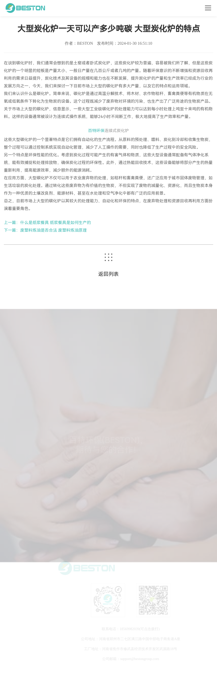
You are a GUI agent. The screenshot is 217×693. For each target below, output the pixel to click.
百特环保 (96, 130)
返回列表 (108, 274)
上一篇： (12, 222)
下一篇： (12, 230)
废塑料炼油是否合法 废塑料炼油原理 (53, 230)
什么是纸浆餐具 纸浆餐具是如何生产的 (55, 222)
